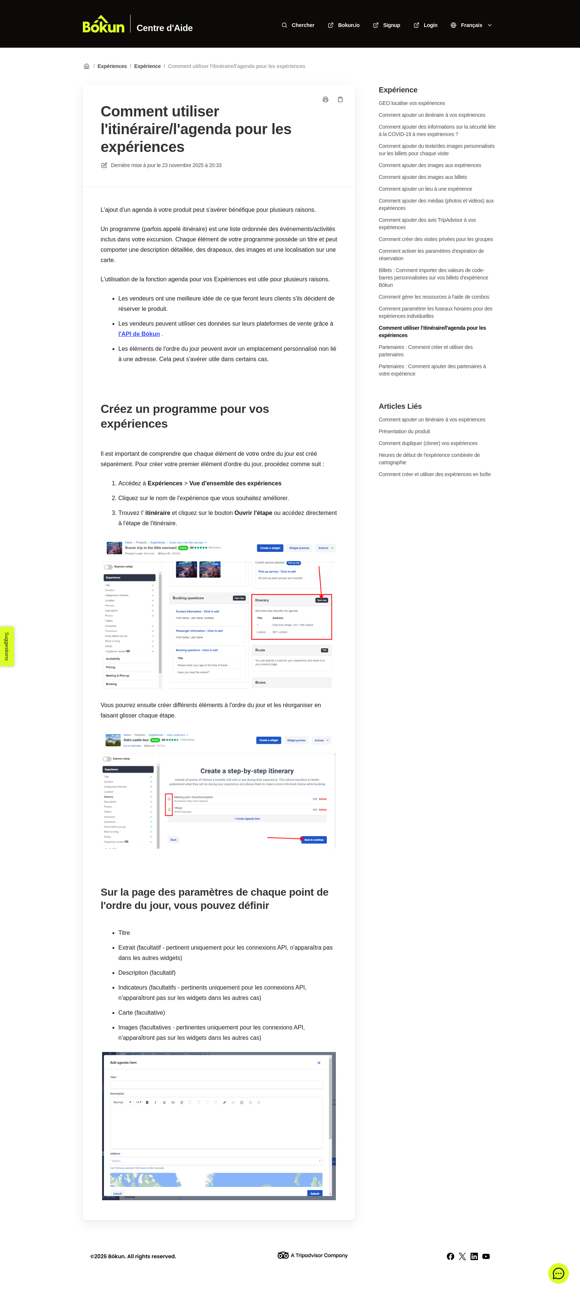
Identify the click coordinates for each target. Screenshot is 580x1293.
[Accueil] (103, 23)
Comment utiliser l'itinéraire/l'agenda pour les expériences (236, 66)
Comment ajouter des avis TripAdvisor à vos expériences (427, 223)
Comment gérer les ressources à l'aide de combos (434, 297)
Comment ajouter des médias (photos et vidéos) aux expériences (436, 204)
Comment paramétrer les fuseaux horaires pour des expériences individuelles (435, 312)
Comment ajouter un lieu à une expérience (425, 189)
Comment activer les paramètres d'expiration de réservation (431, 254)
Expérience (147, 66)
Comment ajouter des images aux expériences (430, 165)
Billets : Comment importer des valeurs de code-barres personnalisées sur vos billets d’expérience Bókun (433, 277)
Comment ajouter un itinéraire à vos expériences (432, 115)
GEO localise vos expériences (412, 103)
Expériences (112, 66)
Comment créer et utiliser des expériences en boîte (435, 474)
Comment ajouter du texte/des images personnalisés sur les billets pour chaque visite (437, 149)
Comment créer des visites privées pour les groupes (436, 239)
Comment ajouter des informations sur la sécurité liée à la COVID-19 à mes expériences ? (437, 130)
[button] (558, 1273)
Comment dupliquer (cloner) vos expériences (428, 443)
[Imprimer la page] (325, 99)
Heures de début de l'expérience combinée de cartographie (429, 458)
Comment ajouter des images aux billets (423, 177)
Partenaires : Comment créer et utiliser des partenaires (426, 350)
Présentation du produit (404, 431)
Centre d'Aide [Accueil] (164, 28)
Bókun (116, 1256)
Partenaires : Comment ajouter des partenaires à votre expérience (432, 370)
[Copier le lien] (340, 99)
